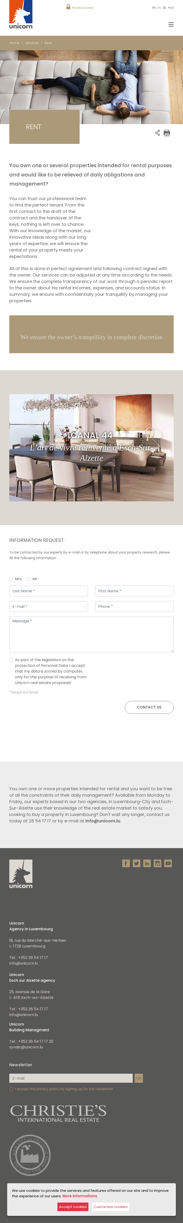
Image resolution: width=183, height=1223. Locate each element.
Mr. (35, 579)
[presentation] (137, 673)
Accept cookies (73, 1206)
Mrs (18, 579)
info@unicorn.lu (23, 963)
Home (14, 42)
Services (32, 42)
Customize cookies (111, 1206)
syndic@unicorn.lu (26, 1047)
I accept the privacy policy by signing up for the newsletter (64, 1089)
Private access (82, 8)
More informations (79, 1195)
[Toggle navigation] (171, 24)
